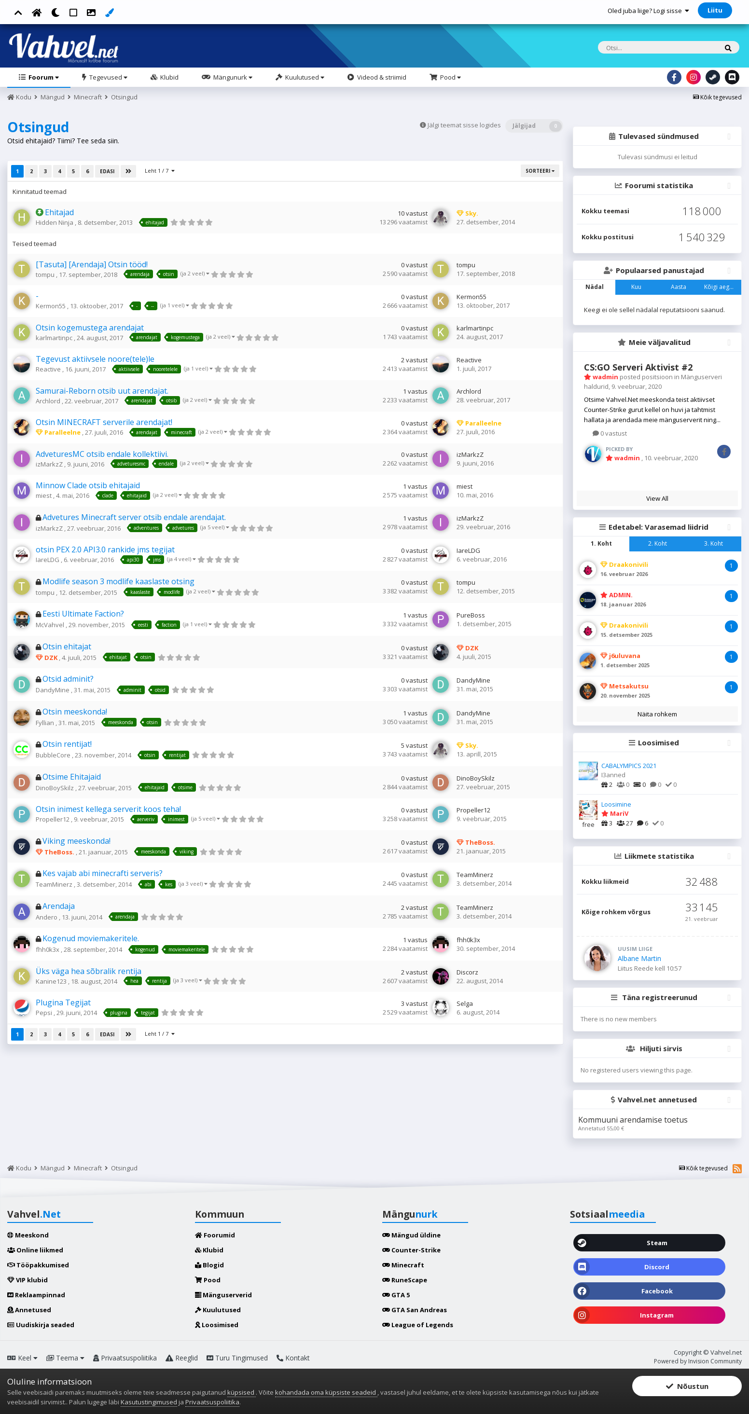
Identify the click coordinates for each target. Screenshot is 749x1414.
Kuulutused (304, 77)
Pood (450, 77)
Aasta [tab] (678, 287)
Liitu (714, 10)
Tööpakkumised (38, 1265)
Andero (47, 917)
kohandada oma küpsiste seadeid (326, 1392)
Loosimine (616, 804)
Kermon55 (51, 306)
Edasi (107, 171)
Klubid (169, 77)
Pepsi (45, 1012)
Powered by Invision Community (698, 1361)
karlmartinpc (55, 337)
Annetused (29, 1309)
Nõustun (687, 1386)
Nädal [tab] (594, 287)
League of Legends (417, 1324)
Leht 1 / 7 (160, 170)
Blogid (209, 1265)
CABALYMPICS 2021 (628, 765)
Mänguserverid (223, 1294)
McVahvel (51, 624)
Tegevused (107, 77)
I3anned (613, 774)
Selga (465, 1003)
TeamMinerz (55, 884)
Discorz (467, 972)
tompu (46, 274)
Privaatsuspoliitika (125, 1357)
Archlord (49, 401)
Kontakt (293, 1357)
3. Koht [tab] (713, 543)
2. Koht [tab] (657, 543)
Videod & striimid (381, 77)
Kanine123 (52, 981)
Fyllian (45, 722)
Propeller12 (53, 819)
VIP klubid (27, 1280)
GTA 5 (396, 1294)
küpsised (241, 1392)
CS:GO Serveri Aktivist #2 (638, 367)
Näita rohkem (657, 714)
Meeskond (28, 1235)
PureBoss (471, 615)
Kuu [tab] (636, 287)
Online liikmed (35, 1250)
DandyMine (53, 690)
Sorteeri (540, 170)
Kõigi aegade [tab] (722, 287)
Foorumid (215, 1235)
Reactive (49, 369)
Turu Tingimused (237, 1357)
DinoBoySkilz (55, 787)
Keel (22, 1357)
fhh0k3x (48, 949)
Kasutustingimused (149, 1402)
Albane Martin (639, 958)
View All (657, 498)
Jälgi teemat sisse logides (464, 125)
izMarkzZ (50, 464)
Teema (65, 1357)
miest (44, 495)
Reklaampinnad (36, 1294)
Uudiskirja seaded (40, 1324)
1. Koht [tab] (601, 543)
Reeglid (182, 1357)
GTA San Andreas (414, 1309)
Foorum (43, 77)
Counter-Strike (411, 1250)
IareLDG (48, 559)
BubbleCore (54, 755)
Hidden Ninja (55, 222)
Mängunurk (232, 77)
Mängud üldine (411, 1235)
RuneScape (404, 1280)
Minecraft (403, 1265)
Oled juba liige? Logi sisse (648, 10)
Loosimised (216, 1324)
